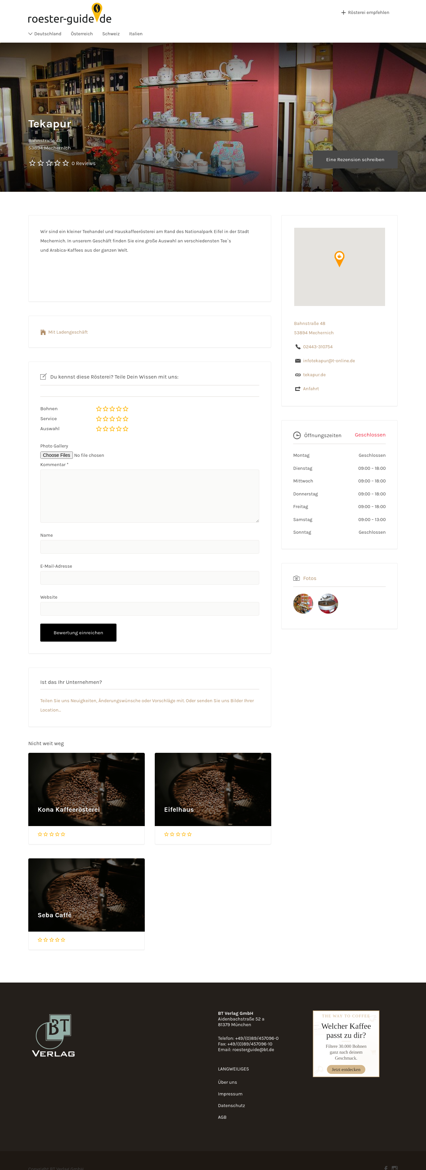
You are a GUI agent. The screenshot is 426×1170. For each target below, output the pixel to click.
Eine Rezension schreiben (355, 159)
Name (46, 535)
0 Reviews (84, 163)
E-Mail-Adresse (56, 566)
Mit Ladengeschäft (68, 332)
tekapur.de (314, 375)
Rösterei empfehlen (368, 12)
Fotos (310, 578)
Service (48, 419)
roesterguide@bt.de (253, 1049)
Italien (136, 34)
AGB (222, 1117)
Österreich (82, 34)
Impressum (230, 1094)
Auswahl (50, 429)
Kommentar (54, 464)
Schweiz (110, 34)
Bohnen (49, 409)
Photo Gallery (54, 446)
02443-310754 (318, 347)
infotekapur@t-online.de (329, 361)
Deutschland (48, 34)
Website (49, 597)
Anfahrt (311, 389)
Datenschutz (231, 1105)
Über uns (227, 1082)
